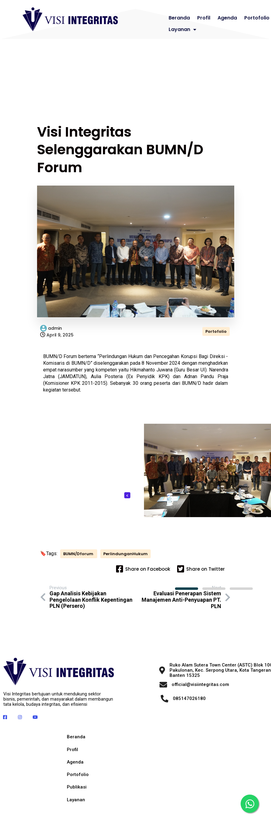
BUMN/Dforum (78, 558)
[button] (186, 588)
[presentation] (127, 495)
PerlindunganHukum (67, 564)
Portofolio (216, 331)
